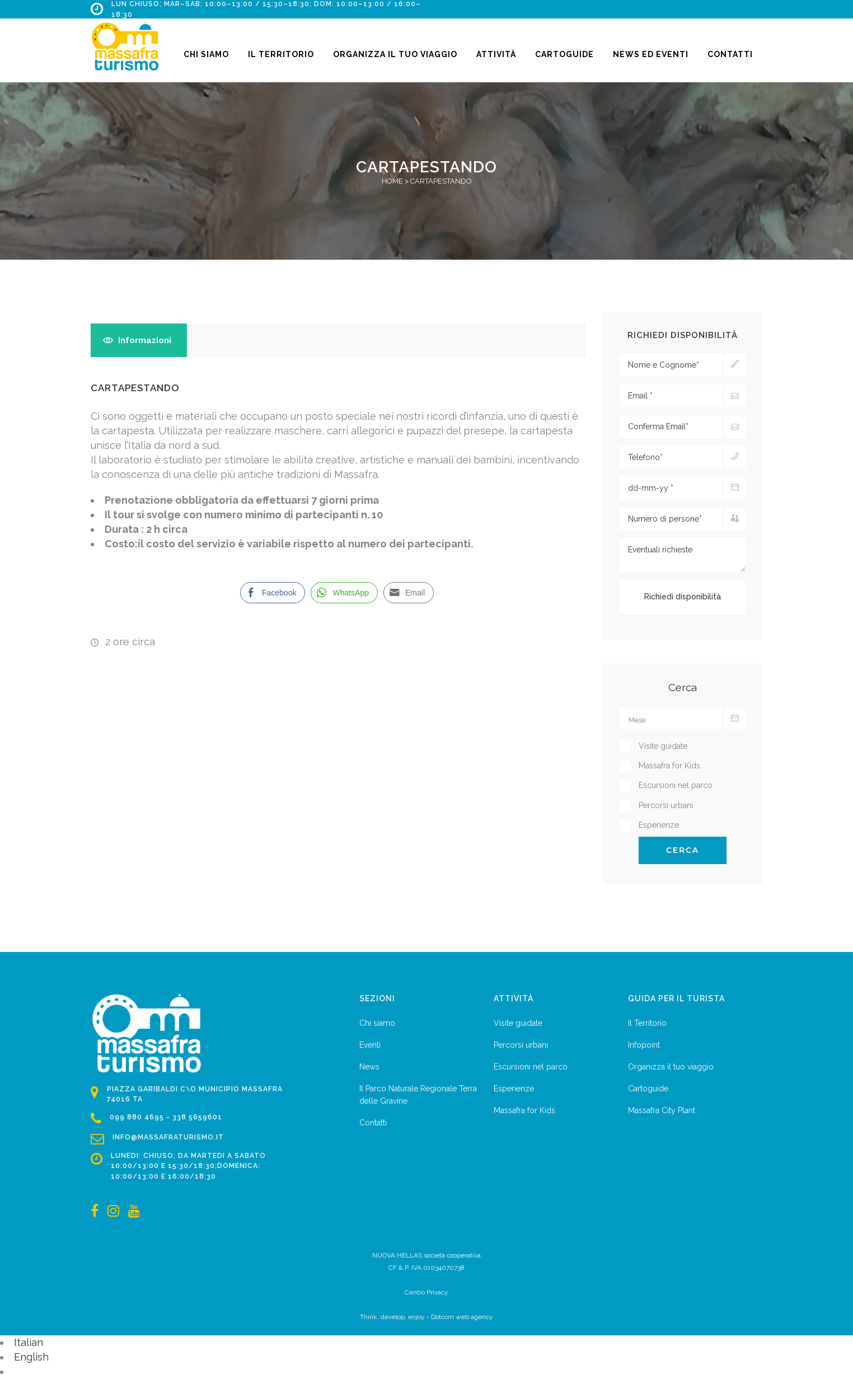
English (31, 1357)
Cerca (682, 850)
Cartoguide (648, 1088)
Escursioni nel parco (531, 1066)
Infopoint (644, 1044)
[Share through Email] (408, 592)
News (369, 1066)
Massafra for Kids (524, 1110)
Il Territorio (647, 1023)
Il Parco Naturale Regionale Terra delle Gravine (418, 1094)
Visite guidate (518, 1023)
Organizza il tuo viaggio (671, 1066)
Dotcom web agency (462, 1317)
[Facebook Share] (272, 592)
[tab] (139, 340)
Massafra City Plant (661, 1110)
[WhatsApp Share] (344, 592)
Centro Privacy (426, 1292)
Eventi (370, 1044)
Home (392, 181)
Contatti (373, 1122)
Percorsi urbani (521, 1044)
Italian (28, 1342)
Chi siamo (377, 1023)
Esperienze (514, 1088)
